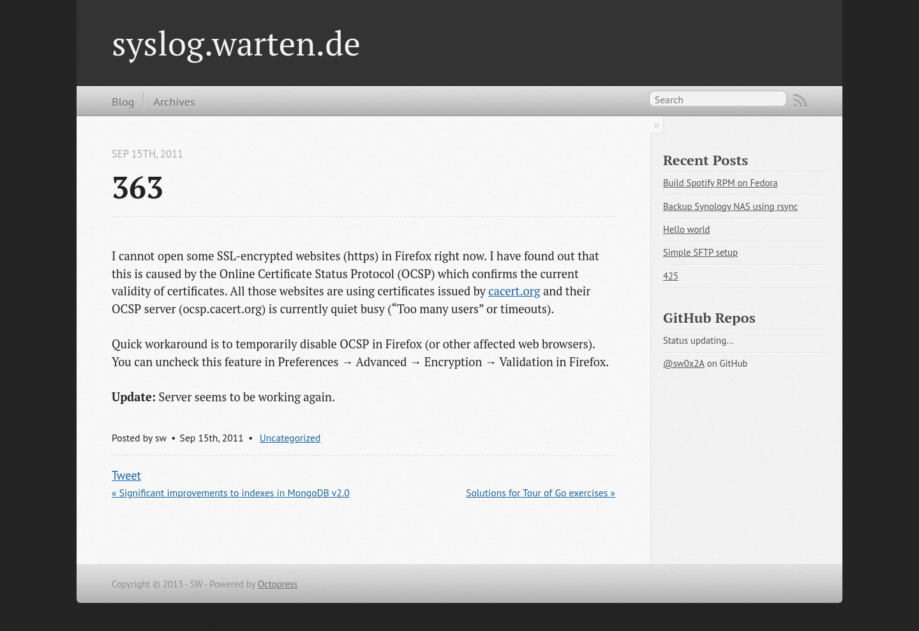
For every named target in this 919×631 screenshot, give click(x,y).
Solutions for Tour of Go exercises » (540, 492)
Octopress (277, 584)
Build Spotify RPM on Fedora (720, 183)
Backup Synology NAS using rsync (730, 206)
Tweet (126, 475)
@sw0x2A (684, 363)
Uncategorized (290, 437)
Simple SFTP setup (700, 252)
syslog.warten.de (236, 42)
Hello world (686, 229)
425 (670, 276)
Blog (123, 101)
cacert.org (514, 291)
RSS (800, 101)
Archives (174, 101)
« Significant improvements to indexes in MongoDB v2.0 (231, 492)
